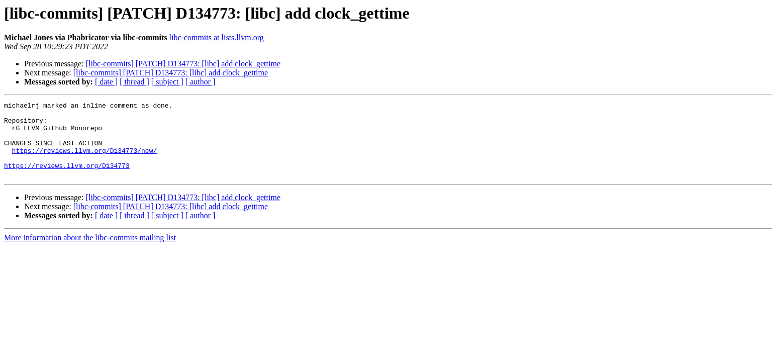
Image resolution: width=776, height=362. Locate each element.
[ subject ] (167, 81)
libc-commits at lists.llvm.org (216, 37)
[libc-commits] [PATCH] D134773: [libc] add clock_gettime (183, 63)
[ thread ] (134, 81)
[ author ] (200, 81)
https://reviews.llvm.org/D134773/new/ (84, 160)
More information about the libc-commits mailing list (90, 252)
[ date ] (106, 81)
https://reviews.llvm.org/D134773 (67, 179)
